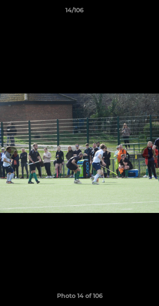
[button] (128, 12)
